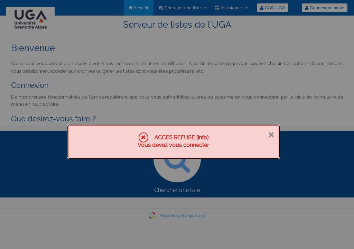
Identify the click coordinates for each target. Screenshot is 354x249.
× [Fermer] (271, 134)
